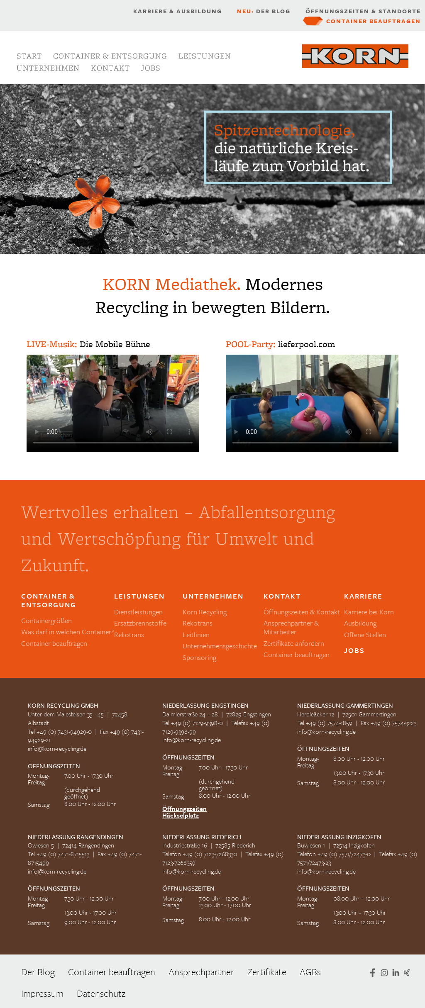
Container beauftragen (373, 21)
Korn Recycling (205, 611)
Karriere (363, 596)
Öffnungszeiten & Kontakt (302, 611)
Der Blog (264, 11)
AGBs (310, 972)
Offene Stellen (365, 634)
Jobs (151, 67)
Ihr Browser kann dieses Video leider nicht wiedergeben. (113, 403)
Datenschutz (101, 993)
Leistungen (204, 55)
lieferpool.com (306, 344)
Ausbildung (360, 622)
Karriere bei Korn (369, 611)
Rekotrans (129, 634)
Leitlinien (196, 634)
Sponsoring (199, 657)
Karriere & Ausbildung (177, 11)
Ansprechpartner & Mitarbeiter (291, 627)
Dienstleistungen (138, 611)
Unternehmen (48, 67)
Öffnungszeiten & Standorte (363, 11)
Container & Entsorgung (110, 55)
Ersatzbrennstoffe (140, 622)
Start (29, 55)
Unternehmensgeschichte (220, 645)
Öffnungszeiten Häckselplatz (184, 812)
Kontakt (110, 67)
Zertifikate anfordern (294, 643)
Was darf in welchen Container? (67, 631)
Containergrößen (46, 620)
